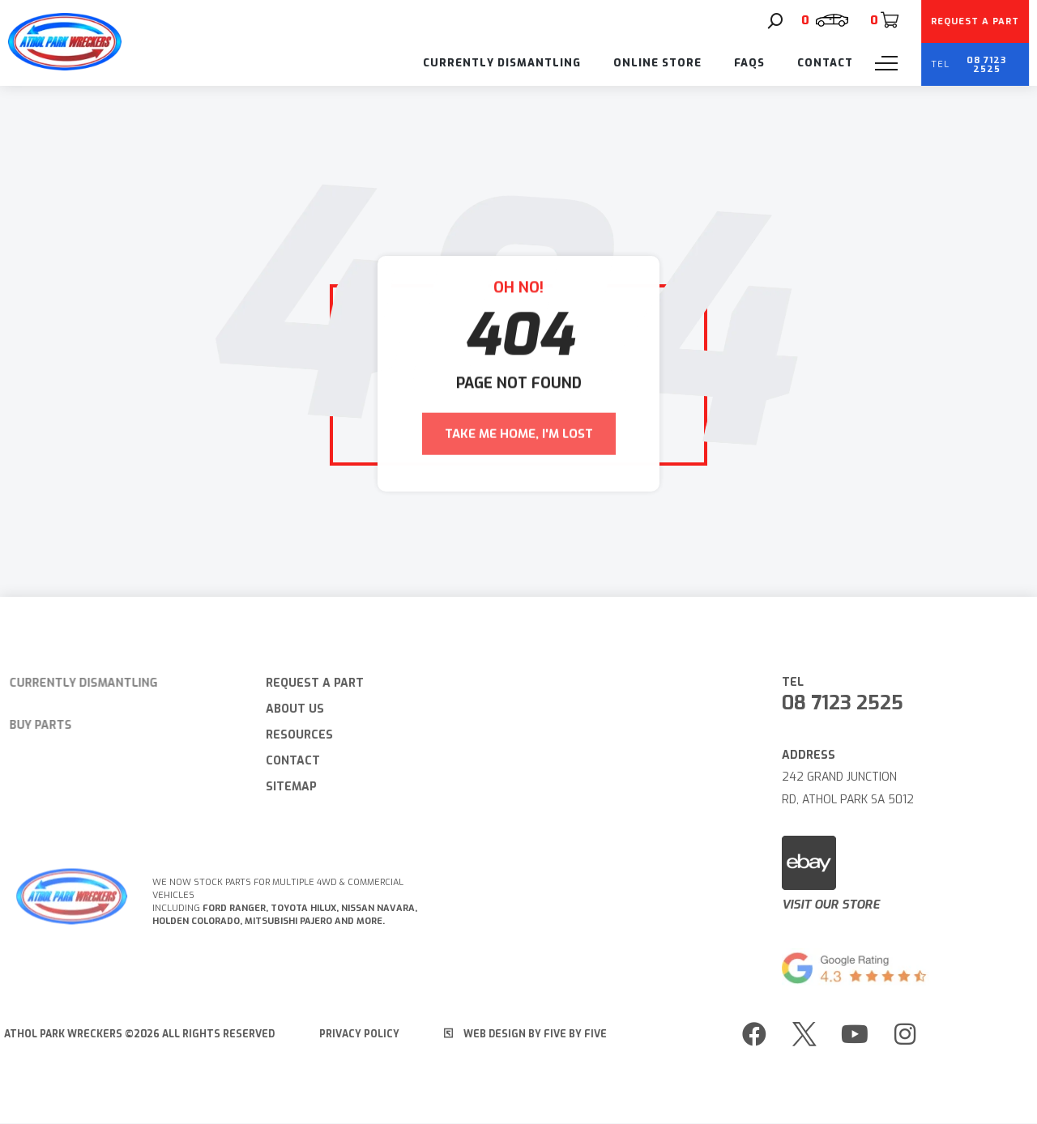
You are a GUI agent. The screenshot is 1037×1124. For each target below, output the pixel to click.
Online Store (657, 63)
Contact (825, 63)
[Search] (775, 21)
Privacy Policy (352, 1034)
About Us (287, 709)
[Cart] (883, 20)
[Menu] (886, 63)
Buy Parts (32, 725)
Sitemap (283, 786)
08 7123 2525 (850, 703)
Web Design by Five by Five (518, 1034)
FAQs (749, 63)
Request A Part (307, 683)
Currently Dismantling (502, 63)
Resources (292, 735)
